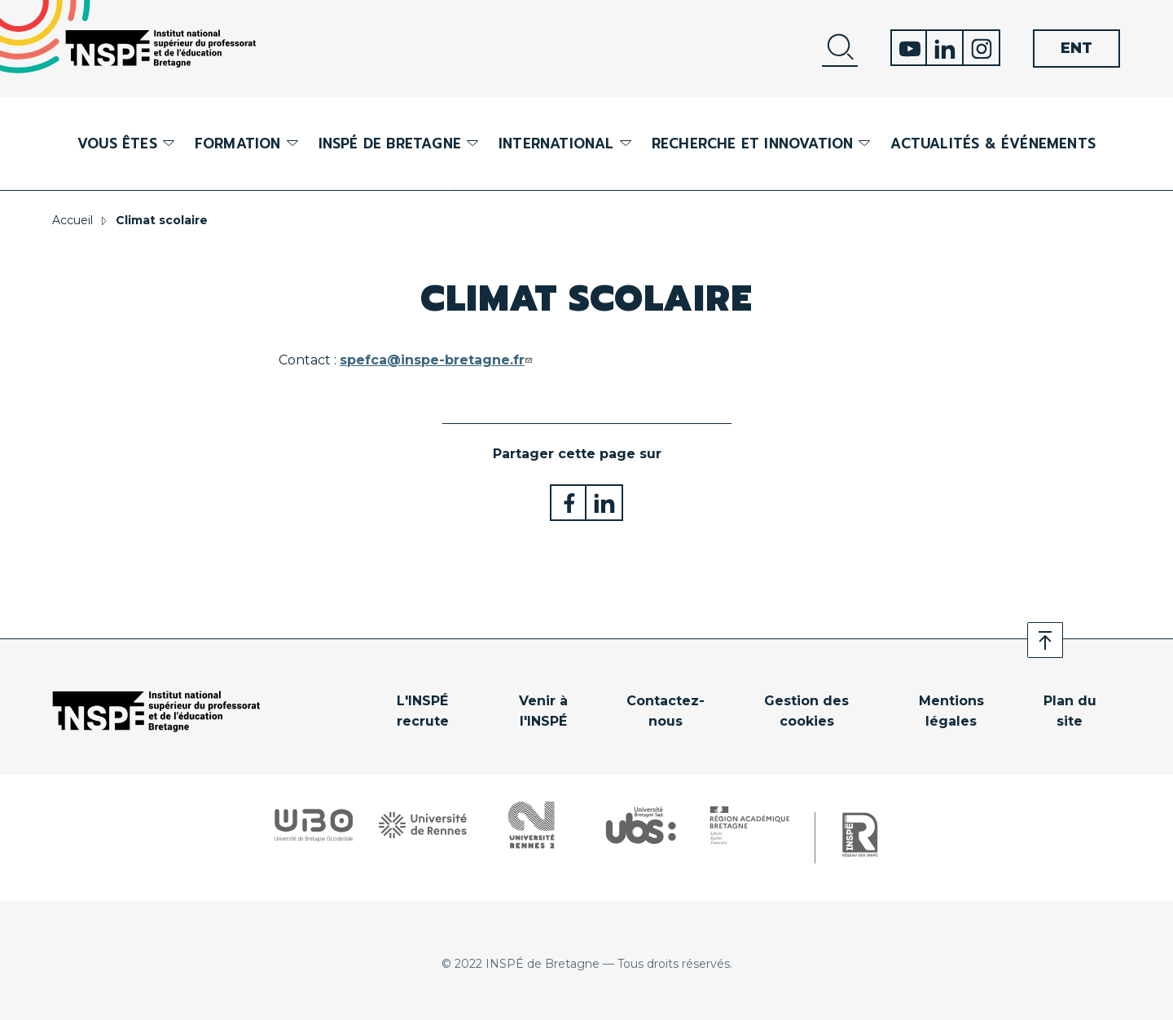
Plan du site (1069, 711)
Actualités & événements (993, 143)
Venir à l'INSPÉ (543, 711)
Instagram (982, 47)
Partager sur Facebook (568, 502)
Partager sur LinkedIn (604, 502)
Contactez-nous (665, 711)
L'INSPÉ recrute (423, 711)
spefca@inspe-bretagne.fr (438, 360)
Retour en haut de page (1045, 640)
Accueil (72, 220)
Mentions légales (951, 711)
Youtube (908, 47)
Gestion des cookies (806, 711)
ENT (1076, 48)
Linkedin (945, 47)
